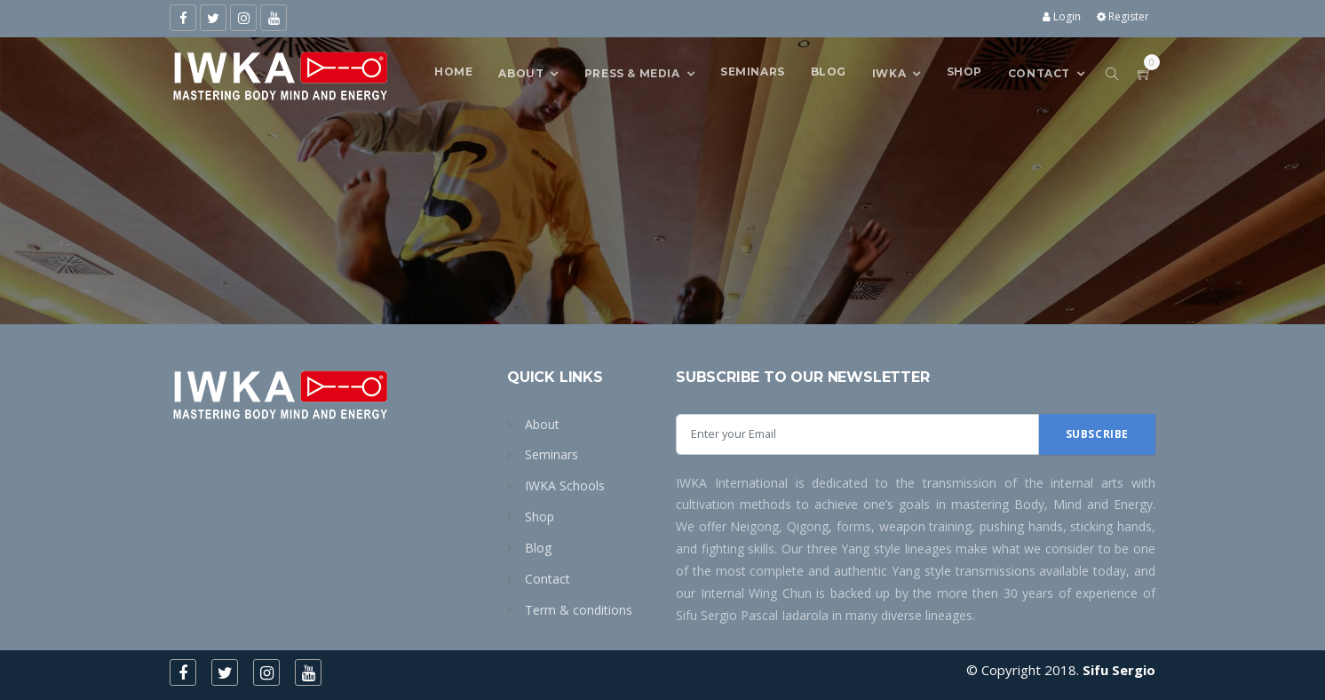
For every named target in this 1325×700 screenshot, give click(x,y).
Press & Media (632, 72)
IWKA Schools (565, 485)
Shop (964, 71)
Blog (828, 71)
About (520, 72)
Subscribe (1097, 433)
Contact (547, 578)
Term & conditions (578, 609)
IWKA (889, 72)
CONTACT (1039, 72)
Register (1123, 16)
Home (453, 71)
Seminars (551, 454)
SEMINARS (752, 71)
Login (1062, 16)
